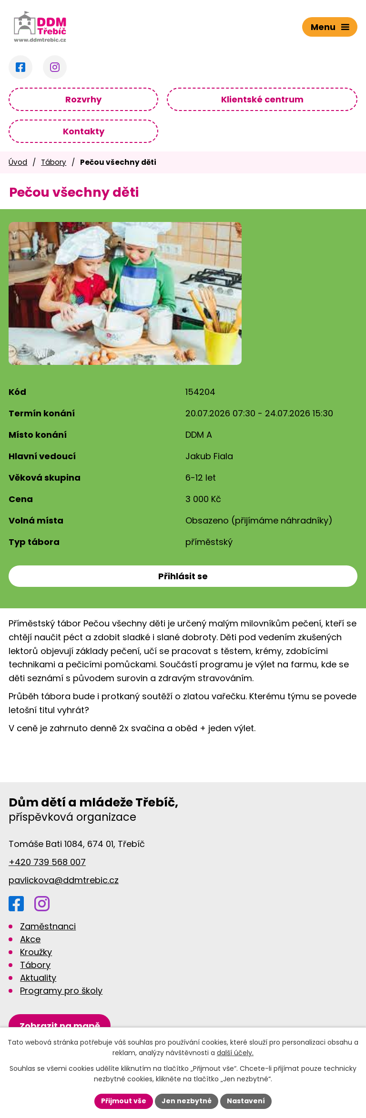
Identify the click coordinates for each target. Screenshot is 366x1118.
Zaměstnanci (48, 926)
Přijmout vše (123, 1101)
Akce (30, 939)
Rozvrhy (83, 99)
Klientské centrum (262, 99)
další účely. (235, 1053)
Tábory (53, 162)
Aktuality (38, 978)
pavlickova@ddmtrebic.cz (64, 880)
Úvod (18, 162)
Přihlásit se (183, 576)
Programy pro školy (61, 991)
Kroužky (36, 952)
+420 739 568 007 (47, 862)
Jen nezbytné (187, 1101)
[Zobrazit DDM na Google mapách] (60, 1025)
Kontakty (83, 131)
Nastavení (246, 1101)
